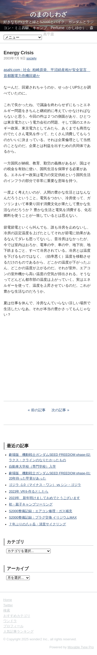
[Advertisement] (42, 356)
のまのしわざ (48, 14)
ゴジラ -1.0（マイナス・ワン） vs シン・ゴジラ (45, 485)
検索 (6, 610)
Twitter (8, 605)
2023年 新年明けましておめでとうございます (44, 498)
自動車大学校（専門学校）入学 (32, 466)
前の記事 (38, 410)
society (31, 58)
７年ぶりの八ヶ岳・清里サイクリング (37, 524)
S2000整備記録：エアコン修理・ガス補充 (40, 511)
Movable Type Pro (81, 647)
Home (7, 600)
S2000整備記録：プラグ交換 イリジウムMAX (43, 517)
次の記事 (58, 410)
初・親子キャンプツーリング (31, 504)
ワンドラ (10, 621)
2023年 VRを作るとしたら (28, 491)
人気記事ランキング (18, 631)
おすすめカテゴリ (16, 616)
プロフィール (13, 626)
